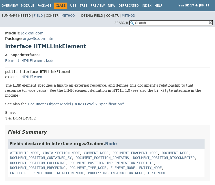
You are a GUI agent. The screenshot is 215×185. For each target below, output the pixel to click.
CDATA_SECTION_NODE (61, 153)
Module (27, 5)
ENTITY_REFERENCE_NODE (31, 173)
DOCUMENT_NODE (175, 153)
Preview (98, 5)
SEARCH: (121, 23)
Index (146, 5)
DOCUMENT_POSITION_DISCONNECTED (163, 158)
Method (68, 15)
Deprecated (128, 5)
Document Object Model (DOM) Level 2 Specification (75, 104)
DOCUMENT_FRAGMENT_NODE (135, 153)
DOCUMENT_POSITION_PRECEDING (37, 168)
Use (73, 5)
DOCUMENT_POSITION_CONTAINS (102, 158)
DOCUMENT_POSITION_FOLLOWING (37, 163)
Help (158, 5)
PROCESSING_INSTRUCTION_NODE (115, 173)
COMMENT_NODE (96, 153)
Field (38, 15)
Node (50, 61)
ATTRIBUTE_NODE (24, 153)
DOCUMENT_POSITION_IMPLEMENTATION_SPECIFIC (111, 163)
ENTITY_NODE (150, 168)
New (111, 5)
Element (12, 61)
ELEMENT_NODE (122, 168)
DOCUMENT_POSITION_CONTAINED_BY (40, 158)
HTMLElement (33, 61)
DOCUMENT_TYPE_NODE (87, 168)
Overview (10, 5)
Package (44, 5)
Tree (84, 5)
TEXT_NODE (156, 173)
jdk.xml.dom (32, 33)
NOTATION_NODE (70, 173)
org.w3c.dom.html (39, 38)
